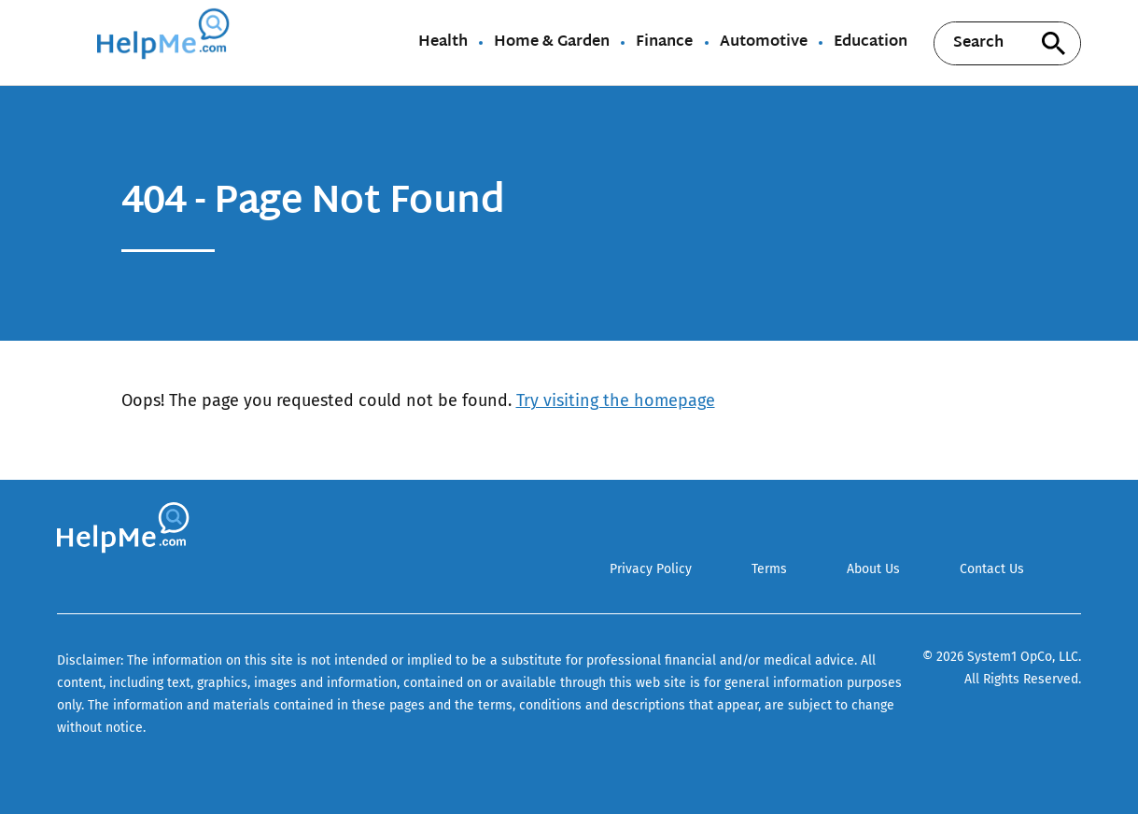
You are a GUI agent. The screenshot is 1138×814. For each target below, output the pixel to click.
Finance (664, 42)
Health (443, 42)
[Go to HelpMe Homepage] (166, 42)
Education (870, 42)
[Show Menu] (69, 41)
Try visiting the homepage (615, 400)
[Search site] (1053, 43)
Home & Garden (552, 42)
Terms (769, 569)
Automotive (764, 42)
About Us (873, 569)
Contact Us (992, 569)
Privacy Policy (651, 569)
